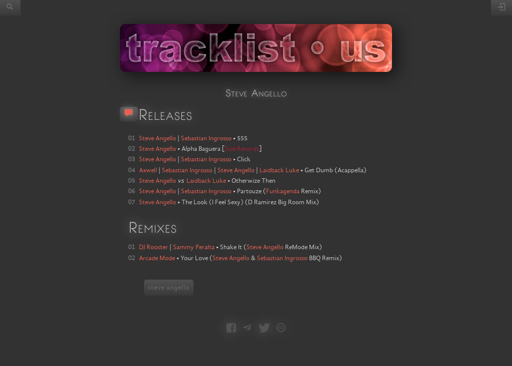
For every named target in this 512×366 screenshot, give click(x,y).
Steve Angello (265, 247)
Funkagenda (283, 191)
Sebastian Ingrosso (282, 258)
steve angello (169, 287)
